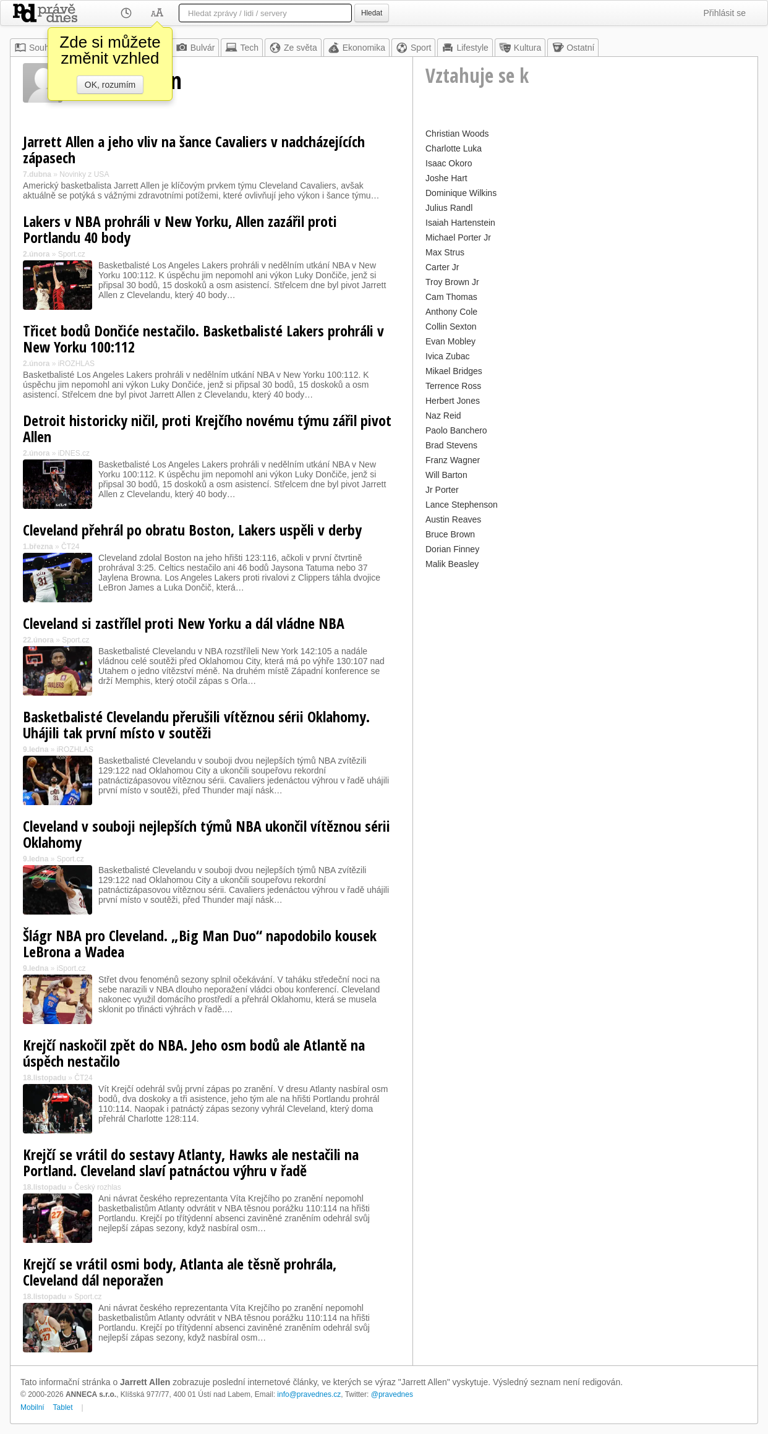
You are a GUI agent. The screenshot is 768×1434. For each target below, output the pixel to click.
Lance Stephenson (461, 505)
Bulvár (195, 47)
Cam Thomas (451, 297)
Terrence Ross (453, 386)
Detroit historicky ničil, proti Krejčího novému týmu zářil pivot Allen (207, 428)
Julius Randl (448, 208)
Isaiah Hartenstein (460, 223)
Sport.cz (71, 254)
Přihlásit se (725, 13)
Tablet (63, 1407)
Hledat (371, 13)
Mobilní (32, 1407)
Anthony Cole (451, 312)
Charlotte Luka (453, 148)
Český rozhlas (97, 1187)
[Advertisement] (585, 659)
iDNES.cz (74, 453)
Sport (413, 47)
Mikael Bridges (453, 371)
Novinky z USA (84, 174)
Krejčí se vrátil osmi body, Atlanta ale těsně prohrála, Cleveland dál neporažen (179, 1271)
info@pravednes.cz (309, 1394)
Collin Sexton (451, 326)
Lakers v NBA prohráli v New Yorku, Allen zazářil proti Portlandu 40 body (180, 229)
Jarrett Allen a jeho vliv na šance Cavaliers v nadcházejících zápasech (194, 149)
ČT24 (70, 546)
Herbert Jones (452, 401)
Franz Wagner (452, 460)
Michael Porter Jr (458, 237)
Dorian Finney (452, 549)
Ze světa (293, 47)
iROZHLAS (76, 363)
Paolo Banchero (456, 430)
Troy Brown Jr (452, 282)
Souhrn (35, 47)
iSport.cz (71, 968)
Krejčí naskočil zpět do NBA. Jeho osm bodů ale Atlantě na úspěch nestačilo (194, 1053)
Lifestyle (465, 47)
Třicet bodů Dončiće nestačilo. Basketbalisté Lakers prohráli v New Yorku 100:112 (203, 338)
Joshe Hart (446, 178)
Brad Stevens (451, 445)
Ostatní (573, 47)
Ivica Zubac (447, 356)
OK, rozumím (110, 85)
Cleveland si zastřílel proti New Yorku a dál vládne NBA (183, 623)
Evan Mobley (450, 341)
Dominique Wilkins (461, 193)
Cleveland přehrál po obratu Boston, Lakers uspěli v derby (192, 529)
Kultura (520, 47)
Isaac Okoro (448, 163)
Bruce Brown (450, 534)
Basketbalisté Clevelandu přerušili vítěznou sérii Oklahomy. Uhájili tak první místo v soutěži (196, 724)
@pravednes (392, 1394)
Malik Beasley (452, 564)
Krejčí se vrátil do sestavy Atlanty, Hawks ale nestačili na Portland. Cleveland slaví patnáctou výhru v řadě (191, 1162)
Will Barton (446, 475)
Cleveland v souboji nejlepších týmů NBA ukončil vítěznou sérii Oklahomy (206, 834)
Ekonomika (356, 47)
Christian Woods (457, 134)
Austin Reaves (453, 519)
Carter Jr (442, 267)
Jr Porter (442, 490)
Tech (241, 47)
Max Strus (444, 252)
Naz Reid (443, 415)
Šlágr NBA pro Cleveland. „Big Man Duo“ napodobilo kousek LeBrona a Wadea (200, 943)
